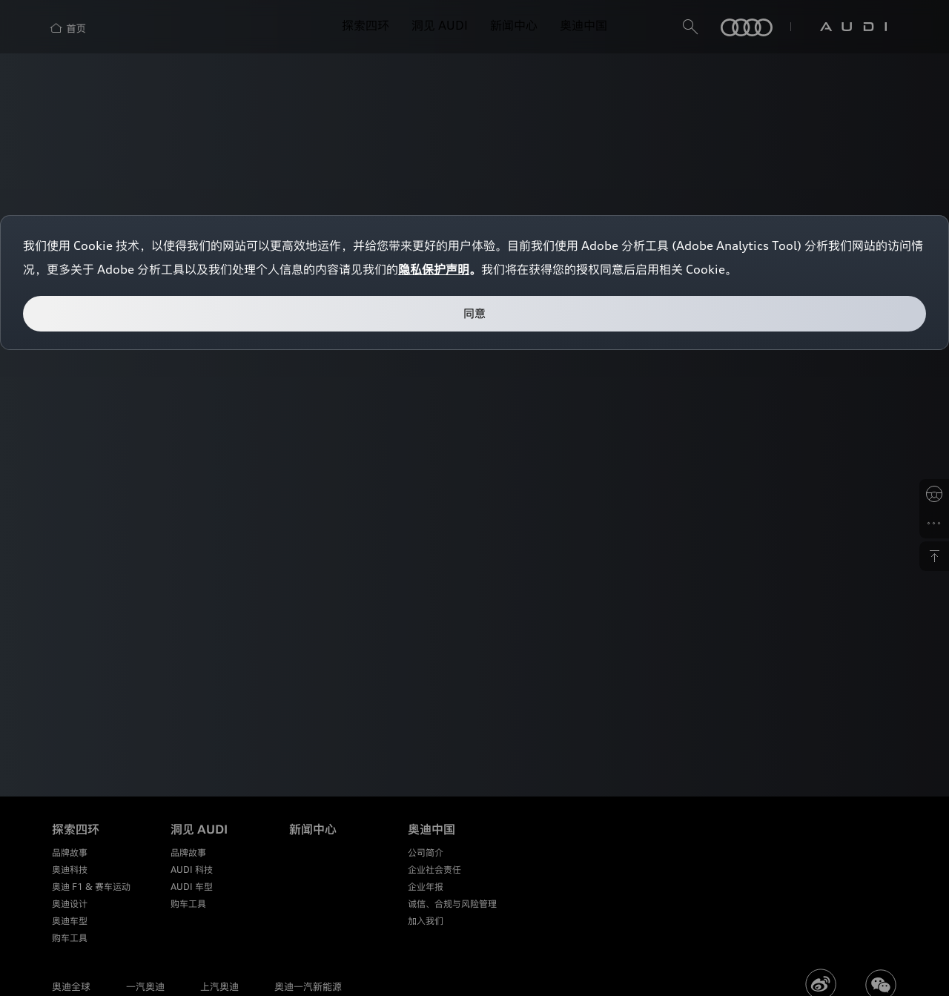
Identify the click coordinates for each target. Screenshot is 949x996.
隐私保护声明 (433, 269)
